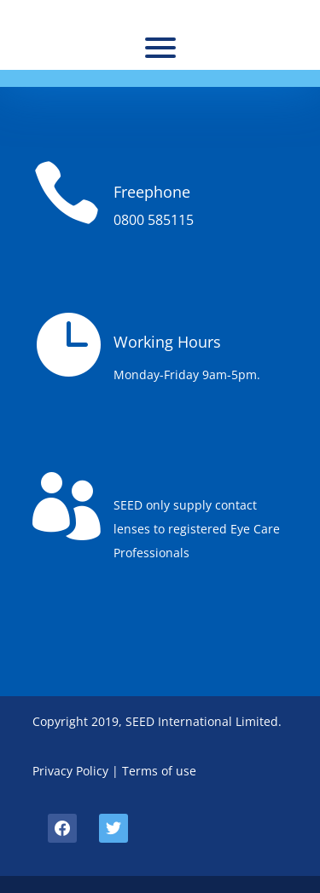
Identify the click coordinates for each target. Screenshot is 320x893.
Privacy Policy (70, 771)
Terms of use (159, 771)
